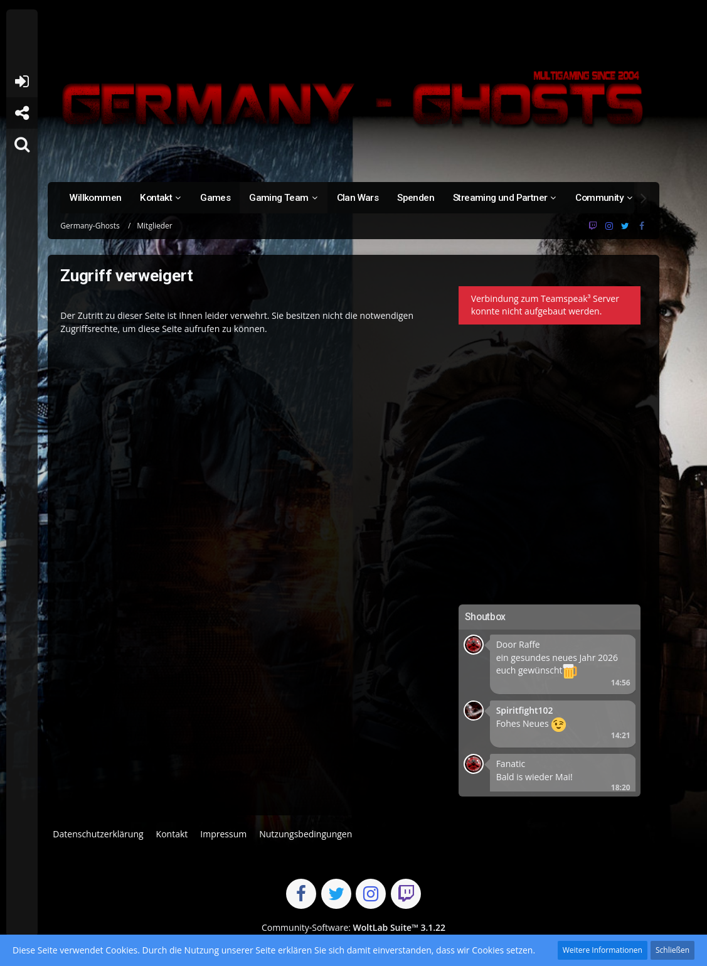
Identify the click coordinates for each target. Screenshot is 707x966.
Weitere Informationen (602, 950)
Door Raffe (518, 644)
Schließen (672, 950)
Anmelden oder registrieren (21, 81)
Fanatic (511, 764)
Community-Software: (353, 927)
